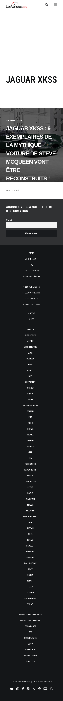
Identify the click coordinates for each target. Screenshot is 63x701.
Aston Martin (30, 347)
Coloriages (30, 626)
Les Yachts (33, 298)
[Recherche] (45, 4)
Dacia (30, 400)
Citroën (30, 388)
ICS (32, 319)
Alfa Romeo (30, 335)
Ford (30, 423)
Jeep (30, 452)
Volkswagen (30, 598)
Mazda (30, 505)
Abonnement (31, 259)
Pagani (30, 540)
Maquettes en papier (30, 620)
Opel (30, 534)
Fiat (30, 417)
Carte (31, 253)
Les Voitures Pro (32, 293)
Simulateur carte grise (30, 614)
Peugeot (30, 546)
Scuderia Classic (32, 304)
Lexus (30, 487)
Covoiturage (30, 638)
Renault (30, 557)
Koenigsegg (30, 464)
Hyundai (30, 435)
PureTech (30, 661)
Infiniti (30, 440)
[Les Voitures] (16, 5)
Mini (30, 522)
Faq (31, 265)
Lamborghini (30, 470)
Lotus (30, 493)
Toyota (30, 592)
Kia (30, 458)
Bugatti (30, 370)
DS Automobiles (30, 405)
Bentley (30, 359)
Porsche (30, 552)
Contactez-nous (31, 271)
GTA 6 (32, 313)
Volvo (30, 604)
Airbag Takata (30, 655)
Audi (30, 353)
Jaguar (30, 446)
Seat (30, 569)
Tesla (30, 587)
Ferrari (30, 411)
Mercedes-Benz (30, 516)
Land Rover (30, 481)
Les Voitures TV (32, 287)
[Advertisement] (31, 39)
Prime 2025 (30, 650)
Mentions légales (31, 276)
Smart (30, 581)
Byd (30, 376)
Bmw (30, 364)
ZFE (30, 632)
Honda (30, 429)
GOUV (30, 644)
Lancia (30, 476)
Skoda (30, 575)
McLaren (30, 511)
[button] (55, 4)
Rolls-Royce (30, 563)
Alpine (30, 341)
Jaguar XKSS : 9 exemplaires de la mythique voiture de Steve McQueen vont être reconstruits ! (31, 153)
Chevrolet (30, 382)
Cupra (30, 394)
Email (9, 220)
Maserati (30, 499)
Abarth (30, 329)
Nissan (30, 528)
